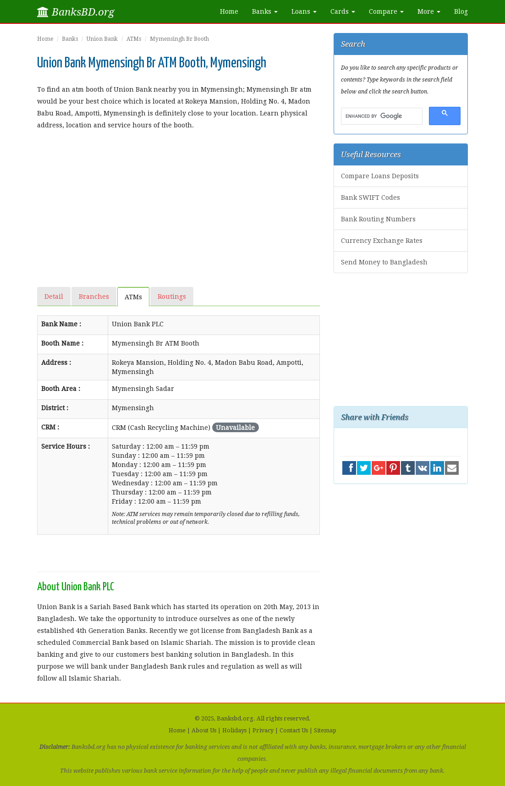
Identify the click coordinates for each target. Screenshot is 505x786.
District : (54, 408)
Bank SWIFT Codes (370, 197)
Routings (172, 296)
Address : (56, 362)
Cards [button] (342, 11)
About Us (204, 730)
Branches (94, 296)
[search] (381, 116)
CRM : (50, 427)
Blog (461, 11)
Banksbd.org (235, 718)
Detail (53, 296)
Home (229, 11)
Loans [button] (304, 11)
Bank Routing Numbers (378, 219)
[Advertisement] (178, 204)
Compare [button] (386, 11)
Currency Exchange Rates (382, 240)
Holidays (234, 730)
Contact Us (294, 730)
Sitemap (325, 730)
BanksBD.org (75, 12)
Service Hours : (65, 446)
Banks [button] (265, 11)
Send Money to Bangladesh (384, 262)
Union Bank (102, 39)
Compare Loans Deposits (380, 176)
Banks (70, 39)
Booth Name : (62, 343)
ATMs (133, 39)
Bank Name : (61, 324)
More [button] (428, 11)
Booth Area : (60, 388)
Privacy (263, 730)
